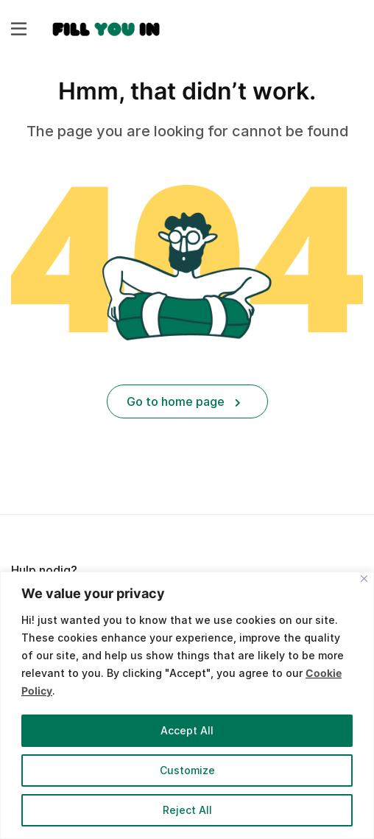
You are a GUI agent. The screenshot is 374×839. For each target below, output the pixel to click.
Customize (187, 770)
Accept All (187, 730)
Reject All (187, 810)
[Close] (364, 578)
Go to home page (184, 401)
